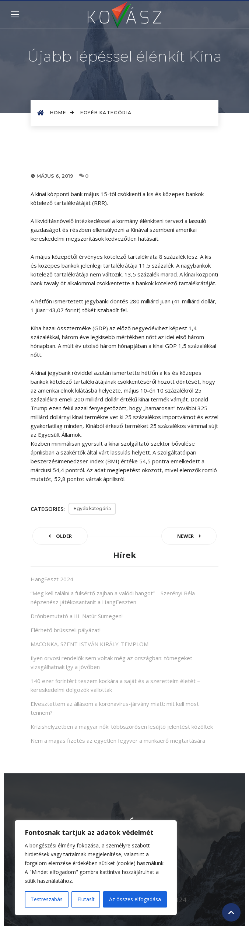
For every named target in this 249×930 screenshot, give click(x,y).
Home (62, 112)
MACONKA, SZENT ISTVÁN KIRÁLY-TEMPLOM (89, 644)
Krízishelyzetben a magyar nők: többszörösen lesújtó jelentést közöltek (122, 726)
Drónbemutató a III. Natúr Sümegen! (77, 616)
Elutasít (86, 899)
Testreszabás (47, 899)
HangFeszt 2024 (52, 579)
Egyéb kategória (105, 112)
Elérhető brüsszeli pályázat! (66, 630)
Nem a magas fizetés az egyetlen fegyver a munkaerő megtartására (118, 740)
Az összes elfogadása (135, 899)
